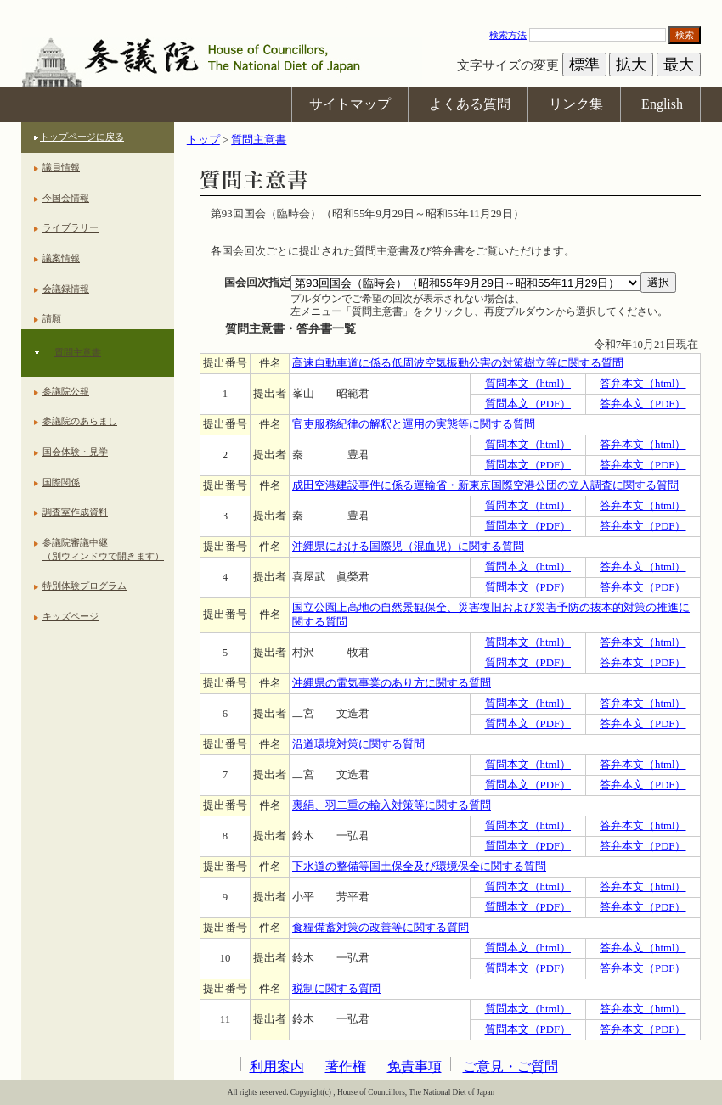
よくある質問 (469, 104)
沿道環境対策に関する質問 (358, 744)
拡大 (631, 64)
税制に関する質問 (336, 989)
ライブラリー (70, 227)
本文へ (361, 8)
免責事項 (414, 1066)
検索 (684, 35)
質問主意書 (77, 352)
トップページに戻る (82, 137)
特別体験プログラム (84, 586)
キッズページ (70, 616)
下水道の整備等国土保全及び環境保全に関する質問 (419, 866)
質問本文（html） (528, 384)
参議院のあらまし (79, 421)
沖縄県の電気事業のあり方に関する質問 (391, 683)
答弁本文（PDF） (642, 404)
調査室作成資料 (75, 512)
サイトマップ (350, 104)
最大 (678, 64)
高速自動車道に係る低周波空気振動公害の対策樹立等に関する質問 (457, 363)
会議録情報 (65, 288)
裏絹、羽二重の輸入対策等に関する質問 (391, 805)
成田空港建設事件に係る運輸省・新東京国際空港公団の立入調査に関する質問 (485, 485)
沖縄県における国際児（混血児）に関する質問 (408, 546)
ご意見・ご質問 (510, 1066)
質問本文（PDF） (528, 404)
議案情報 (61, 258)
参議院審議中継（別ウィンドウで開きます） (103, 549)
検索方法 (508, 35)
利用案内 (277, 1066)
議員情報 (61, 167)
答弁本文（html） (642, 384)
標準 (584, 64)
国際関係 (61, 482)
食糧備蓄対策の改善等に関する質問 (380, 928)
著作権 (345, 1066)
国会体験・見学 (75, 451)
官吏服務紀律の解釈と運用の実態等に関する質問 (413, 424)
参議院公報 (65, 391)
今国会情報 (65, 198)
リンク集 (576, 104)
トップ (203, 140)
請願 (51, 318)
